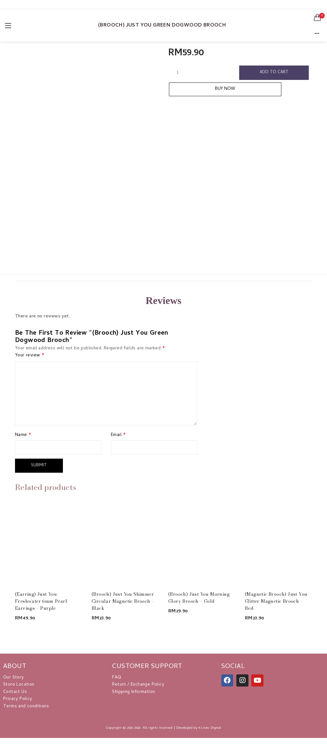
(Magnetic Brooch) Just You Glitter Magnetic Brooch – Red (276, 600)
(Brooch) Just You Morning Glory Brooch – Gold (199, 597)
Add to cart (274, 73)
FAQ (116, 676)
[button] (317, 18)
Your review (29, 355)
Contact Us (15, 691)
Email (118, 435)
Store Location (18, 684)
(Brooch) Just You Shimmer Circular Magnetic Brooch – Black (123, 600)
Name (23, 435)
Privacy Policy (17, 698)
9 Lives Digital (210, 727)
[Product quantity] (177, 73)
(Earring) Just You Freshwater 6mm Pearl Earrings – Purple (41, 600)
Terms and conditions (26, 705)
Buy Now (241, 91)
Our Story (13, 676)
